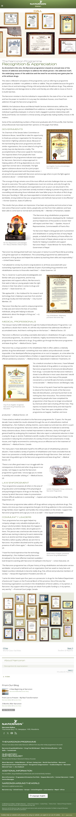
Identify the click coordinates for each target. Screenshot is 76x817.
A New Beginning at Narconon (21, 689)
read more (69, 815)
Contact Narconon (61, 777)
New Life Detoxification (49, 748)
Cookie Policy (43, 804)
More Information (8, 777)
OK (63, 815)
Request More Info (47, 777)
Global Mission (20, 762)
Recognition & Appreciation (38, 764)
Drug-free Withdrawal (32, 748)
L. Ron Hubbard (19, 767)
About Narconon (7, 762)
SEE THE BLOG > (8, 710)
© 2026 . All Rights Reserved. (14, 804)
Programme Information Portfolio (27, 777)
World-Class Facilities (12, 649)
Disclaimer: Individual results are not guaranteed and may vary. (18, 805)
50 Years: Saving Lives (34, 762)
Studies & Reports (65, 649)
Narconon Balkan (14, 691)
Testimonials (11, 750)
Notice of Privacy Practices (64, 804)
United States (18, 789)
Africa (62, 789)
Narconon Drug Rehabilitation (12, 748)
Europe (27, 789)
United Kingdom (36, 789)
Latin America (48, 789)
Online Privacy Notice (33, 804)
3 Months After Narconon (11, 704)
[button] (38, 797)
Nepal (57, 789)
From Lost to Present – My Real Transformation (20, 698)
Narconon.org (7, 789)
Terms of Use (52, 804)
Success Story (25, 691)
